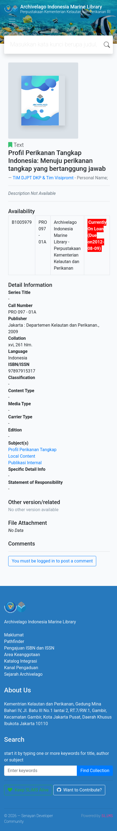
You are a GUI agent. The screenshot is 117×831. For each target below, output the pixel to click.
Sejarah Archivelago (23, 674)
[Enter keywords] (40, 771)
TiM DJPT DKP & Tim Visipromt (43, 177)
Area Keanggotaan (22, 654)
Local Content (21, 456)
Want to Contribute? (79, 790)
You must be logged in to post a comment (52, 561)
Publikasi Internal (25, 462)
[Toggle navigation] (12, 21)
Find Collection (94, 770)
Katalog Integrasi (20, 661)
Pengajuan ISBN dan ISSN (29, 648)
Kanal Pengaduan (21, 667)
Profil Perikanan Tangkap (32, 449)
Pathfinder (14, 641)
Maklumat (14, 635)
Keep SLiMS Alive (28, 790)
